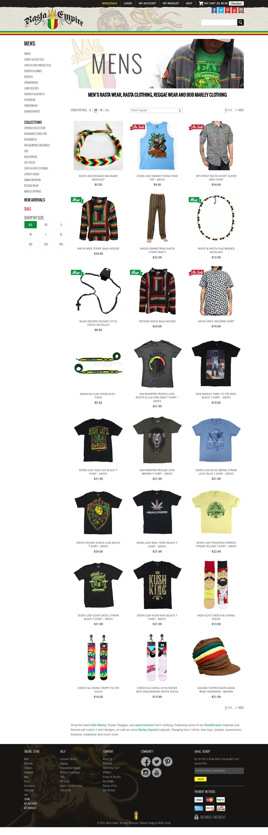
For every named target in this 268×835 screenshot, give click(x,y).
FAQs (62, 784)
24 (95, 118)
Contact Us (65, 798)
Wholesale (109, 3)
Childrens (28, 775)
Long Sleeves (31, 96)
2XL (31, 252)
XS (45, 232)
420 (26, 159)
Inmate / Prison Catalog (71, 793)
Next (240, 118)
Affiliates (107, 780)
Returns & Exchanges (70, 780)
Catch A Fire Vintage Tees (37, 73)
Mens (64, 35)
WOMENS (81, 35)
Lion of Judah (31, 182)
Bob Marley (98, 733)
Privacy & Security (112, 784)
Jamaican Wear (32, 188)
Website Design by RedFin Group (155, 830)
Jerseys (28, 85)
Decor (166, 35)
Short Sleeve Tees (34, 67)
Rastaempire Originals (37, 153)
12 (90, 118)
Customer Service (68, 766)
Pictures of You (110, 793)
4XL (61, 252)
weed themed (144, 733)
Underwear (30, 113)
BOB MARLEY (30, 147)
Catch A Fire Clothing (36, 176)
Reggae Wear (31, 193)
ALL (30, 232)
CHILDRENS (105, 35)
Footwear (29, 108)
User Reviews (109, 798)
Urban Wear (31, 90)
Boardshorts (32, 119)
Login (128, 3)
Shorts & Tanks (33, 79)
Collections (219, 35)
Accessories (189, 35)
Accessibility (108, 789)
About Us (107, 766)
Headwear (29, 780)
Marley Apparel (33, 199)
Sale (238, 35)
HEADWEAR (130, 35)
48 (101, 118)
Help (189, 3)
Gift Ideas (29, 170)
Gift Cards (64, 789)
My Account (147, 3)
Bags (150, 35)
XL (61, 242)
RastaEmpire (213, 733)
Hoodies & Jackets (34, 102)
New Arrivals (40, 35)
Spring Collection (34, 136)
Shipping (64, 771)
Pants (27, 62)
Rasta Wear (30, 165)
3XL (46, 252)
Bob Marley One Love (35, 142)
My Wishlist (171, 3)
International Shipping (70, 775)
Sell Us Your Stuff (111, 775)
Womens (28, 771)
